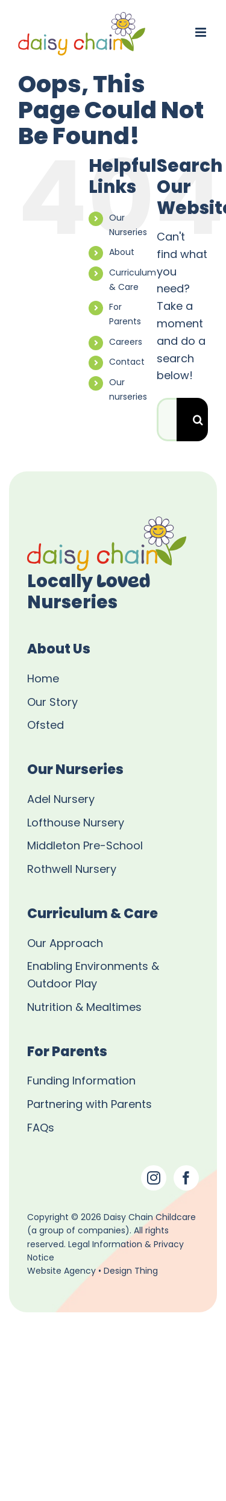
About (121, 253)
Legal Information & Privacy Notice (105, 1251)
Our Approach (65, 944)
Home (43, 679)
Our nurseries (128, 390)
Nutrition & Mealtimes (84, 1008)
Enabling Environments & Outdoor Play (93, 975)
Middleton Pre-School (85, 846)
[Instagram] (153, 1178)
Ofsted (45, 726)
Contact (127, 363)
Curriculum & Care (132, 280)
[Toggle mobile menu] (201, 32)
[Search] (198, 419)
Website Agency (61, 1272)
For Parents (125, 315)
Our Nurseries (128, 226)
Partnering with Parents (89, 1105)
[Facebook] (186, 1178)
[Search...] (167, 419)
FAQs (40, 1129)
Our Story (52, 703)
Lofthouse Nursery (75, 823)
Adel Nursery (61, 800)
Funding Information (81, 1081)
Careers (125, 343)
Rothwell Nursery (71, 870)
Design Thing (131, 1272)
